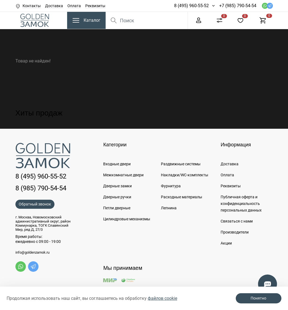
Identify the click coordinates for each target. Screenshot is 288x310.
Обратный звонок (35, 204)
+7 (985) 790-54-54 (237, 5)
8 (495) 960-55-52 (191, 5)
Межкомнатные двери (123, 175)
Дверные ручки (117, 197)
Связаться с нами (237, 221)
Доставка (54, 6)
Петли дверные (116, 208)
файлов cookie (162, 298)
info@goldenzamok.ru (32, 252)
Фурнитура (171, 186)
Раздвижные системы (181, 164)
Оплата (74, 6)
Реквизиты (95, 6)
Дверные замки (117, 186)
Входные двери (117, 164)
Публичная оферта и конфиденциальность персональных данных (241, 203)
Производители (235, 232)
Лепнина (169, 208)
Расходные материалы (181, 197)
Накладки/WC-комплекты (184, 175)
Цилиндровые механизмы (126, 219)
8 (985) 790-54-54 (40, 188)
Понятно (258, 298)
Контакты (32, 6)
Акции (226, 243)
